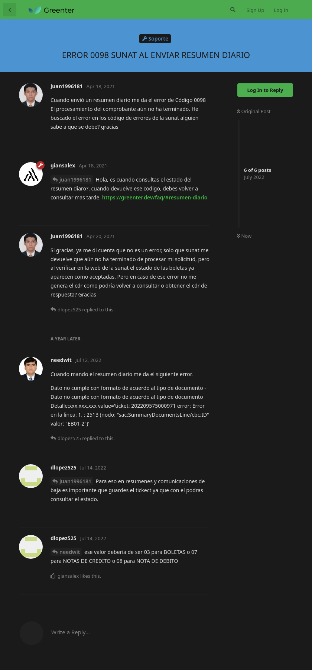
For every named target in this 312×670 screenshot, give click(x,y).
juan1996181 (75, 179)
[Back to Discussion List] (9, 9)
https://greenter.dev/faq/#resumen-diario (155, 197)
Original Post (253, 111)
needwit (69, 551)
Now (244, 236)
